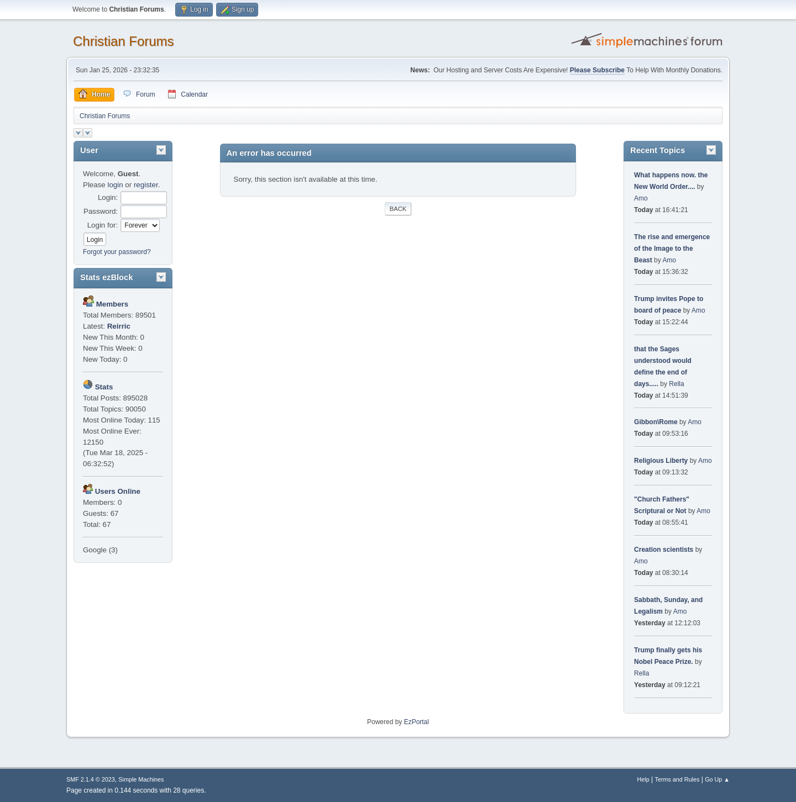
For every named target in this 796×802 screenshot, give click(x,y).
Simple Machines (141, 779)
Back (398, 208)
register (146, 185)
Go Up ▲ (717, 779)
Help (643, 779)
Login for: (102, 225)
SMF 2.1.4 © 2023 (90, 779)
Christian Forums (123, 41)
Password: (100, 211)
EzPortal (416, 722)
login (115, 185)
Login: (108, 197)
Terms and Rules (677, 779)
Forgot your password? (117, 252)
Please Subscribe (597, 70)
